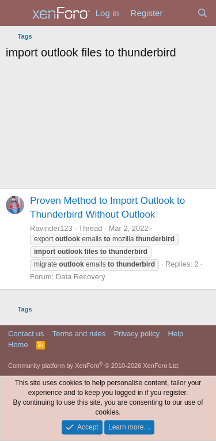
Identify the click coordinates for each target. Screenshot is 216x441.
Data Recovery (80, 276)
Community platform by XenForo (94, 365)
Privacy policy (137, 333)
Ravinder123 (51, 228)
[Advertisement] (108, 127)
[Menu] (15, 13)
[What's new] (179, 13)
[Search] (202, 13)
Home (18, 344)
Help (176, 333)
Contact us (26, 333)
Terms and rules (78, 333)
